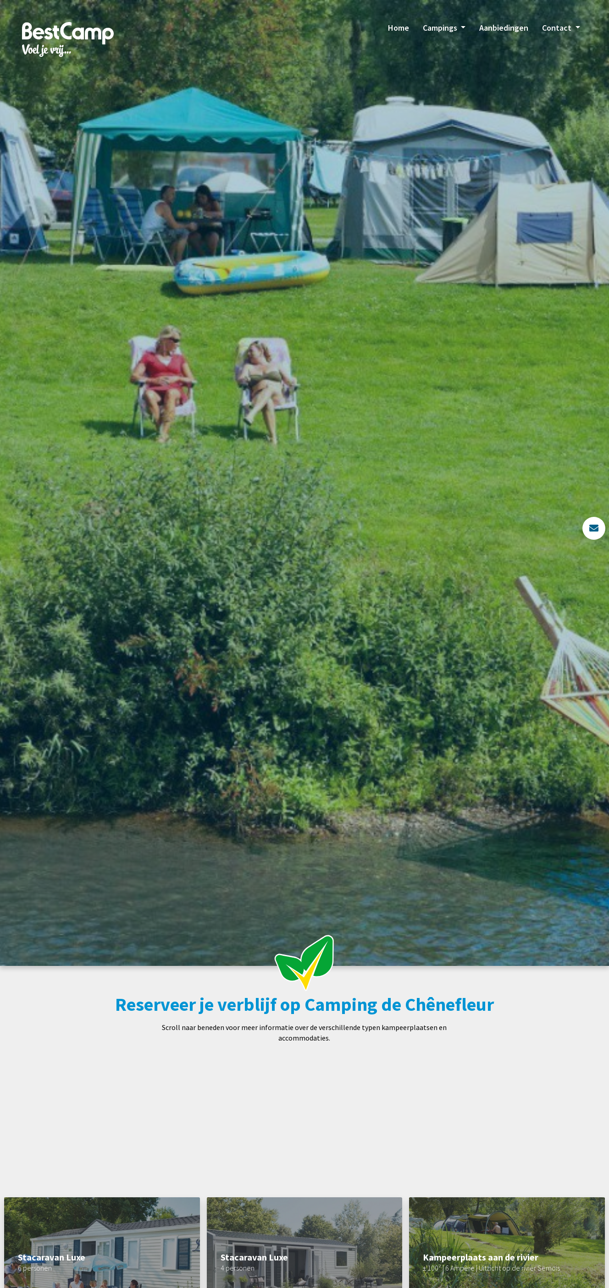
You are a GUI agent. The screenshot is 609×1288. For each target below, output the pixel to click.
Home (398, 27)
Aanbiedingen (503, 27)
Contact (557, 27)
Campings (441, 27)
